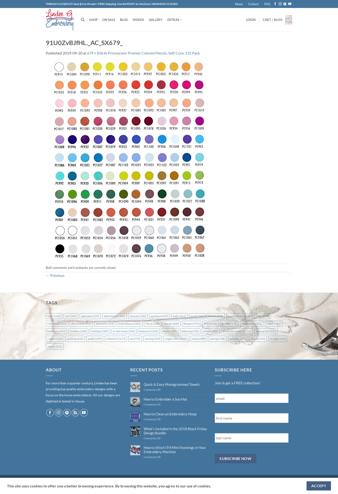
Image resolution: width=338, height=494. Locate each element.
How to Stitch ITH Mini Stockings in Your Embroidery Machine (175, 449)
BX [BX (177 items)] (263, 316)
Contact (253, 4)
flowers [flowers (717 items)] (191, 323)
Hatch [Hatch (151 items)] (273, 323)
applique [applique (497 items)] (159, 316)
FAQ (267, 4)
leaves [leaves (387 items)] (169, 331)
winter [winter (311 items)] (54, 346)
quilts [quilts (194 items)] (95, 338)
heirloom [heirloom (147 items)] (56, 331)
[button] (251, 19)
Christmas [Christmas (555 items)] (57, 323)
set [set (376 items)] (135, 338)
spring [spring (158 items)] (217, 338)
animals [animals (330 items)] (138, 316)
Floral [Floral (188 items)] (152, 323)
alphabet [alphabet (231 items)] (90, 316)
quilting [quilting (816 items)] (75, 338)
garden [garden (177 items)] (229, 323)
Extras (174, 19)
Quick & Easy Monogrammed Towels (172, 384)
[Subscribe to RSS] (75, 413)
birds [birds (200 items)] (197, 316)
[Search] (82, 19)
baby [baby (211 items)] (179, 316)
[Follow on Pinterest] (284, 4)
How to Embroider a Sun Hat (165, 399)
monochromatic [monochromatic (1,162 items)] (237, 331)
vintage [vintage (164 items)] (277, 338)
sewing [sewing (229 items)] (153, 338)
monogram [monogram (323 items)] (266, 331)
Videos (138, 20)
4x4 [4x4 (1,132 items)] (54, 316)
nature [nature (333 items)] (55, 338)
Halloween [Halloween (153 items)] (252, 323)
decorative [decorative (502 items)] (81, 323)
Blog (124, 20)
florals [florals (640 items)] (171, 323)
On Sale (108, 20)
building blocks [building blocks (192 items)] (241, 316)
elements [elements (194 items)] (105, 323)
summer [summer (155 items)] (238, 338)
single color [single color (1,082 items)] (176, 338)
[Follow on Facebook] (275, 4)
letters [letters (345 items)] (210, 331)
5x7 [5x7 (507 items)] (71, 316)
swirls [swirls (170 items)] (258, 338)
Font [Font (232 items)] (210, 323)
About (239, 4)
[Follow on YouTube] (289, 4)
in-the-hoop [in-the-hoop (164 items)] (124, 331)
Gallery (156, 20)
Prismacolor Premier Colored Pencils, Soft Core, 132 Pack (154, 53)
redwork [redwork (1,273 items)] (116, 338)
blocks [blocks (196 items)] (215, 316)
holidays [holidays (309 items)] (100, 331)
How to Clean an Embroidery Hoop (170, 414)
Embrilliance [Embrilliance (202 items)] (129, 323)
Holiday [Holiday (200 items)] (78, 331)
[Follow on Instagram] (280, 4)
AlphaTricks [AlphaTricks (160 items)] (114, 316)
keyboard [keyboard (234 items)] (148, 331)
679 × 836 (95, 53)
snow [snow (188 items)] (199, 338)
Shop (93, 20)
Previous (55, 275)
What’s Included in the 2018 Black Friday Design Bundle (175, 431)
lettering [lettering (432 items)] (190, 331)
